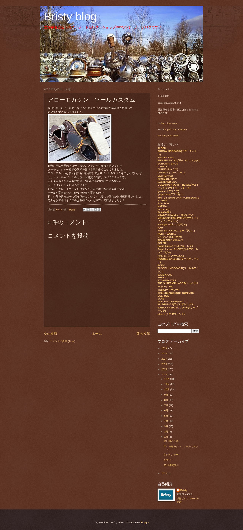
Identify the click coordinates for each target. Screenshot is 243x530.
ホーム (97, 334)
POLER (162, 243)
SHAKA (162, 277)
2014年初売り (171, 465)
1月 (166, 436)
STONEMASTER (167, 280)
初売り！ (169, 459)
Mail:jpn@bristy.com (168, 135)
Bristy (183, 490)
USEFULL (163, 295)
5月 (166, 415)
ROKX (161, 265)
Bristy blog (70, 16)
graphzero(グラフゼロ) (170, 194)
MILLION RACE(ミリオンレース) (176, 214)
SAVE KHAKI (165, 274)
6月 (166, 410)
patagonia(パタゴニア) (170, 239)
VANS (161, 298)
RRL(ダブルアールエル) (171, 255)
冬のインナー (171, 454)
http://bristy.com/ (169, 123)
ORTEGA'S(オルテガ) (170, 236)
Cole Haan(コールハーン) (171, 172)
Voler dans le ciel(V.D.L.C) (172, 301)
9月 (166, 394)
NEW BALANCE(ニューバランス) (176, 230)
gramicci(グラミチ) (168, 191)
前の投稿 (143, 334)
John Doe (163, 203)
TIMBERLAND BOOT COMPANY (176, 293)
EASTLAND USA (167, 181)
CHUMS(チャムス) (168, 169)
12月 (167, 378)
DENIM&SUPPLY (167, 179)
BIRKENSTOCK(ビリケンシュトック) (178, 160)
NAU (160, 227)
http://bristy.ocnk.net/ (176, 129)
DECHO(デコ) (165, 175)
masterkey (164, 209)
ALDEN (162, 148)
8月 (166, 400)
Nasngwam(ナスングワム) (172, 224)
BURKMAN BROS (168, 163)
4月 (166, 421)
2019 (164, 348)
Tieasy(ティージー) (168, 289)
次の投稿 (50, 334)
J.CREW (162, 200)
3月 (166, 426)
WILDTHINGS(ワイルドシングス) (176, 304)
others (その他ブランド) (171, 314)
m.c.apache (164, 212)
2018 (164, 353)
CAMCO (162, 166)
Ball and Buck (166, 157)
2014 (164, 374)
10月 (167, 389)
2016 (164, 364)
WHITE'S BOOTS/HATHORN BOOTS (178, 197)
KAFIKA (162, 206)
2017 (164, 358)
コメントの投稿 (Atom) (62, 341)
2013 (164, 473)
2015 (164, 369)
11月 (167, 384)
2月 (166, 431)
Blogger (144, 522)
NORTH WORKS (167, 233)
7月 (166, 405)
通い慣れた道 (171, 441)
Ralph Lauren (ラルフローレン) (175, 246)
